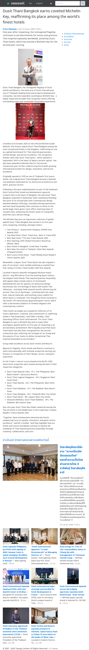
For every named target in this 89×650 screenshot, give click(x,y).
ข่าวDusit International (74, 33)
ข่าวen (66, 45)
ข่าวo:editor (69, 36)
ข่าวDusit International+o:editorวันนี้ (26, 440)
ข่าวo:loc (67, 42)
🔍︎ (83, 3)
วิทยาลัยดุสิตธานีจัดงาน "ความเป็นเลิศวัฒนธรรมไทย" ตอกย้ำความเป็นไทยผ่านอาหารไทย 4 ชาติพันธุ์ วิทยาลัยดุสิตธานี (72, 460)
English (39, 3)
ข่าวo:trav (68, 39)
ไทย (30, 3)
